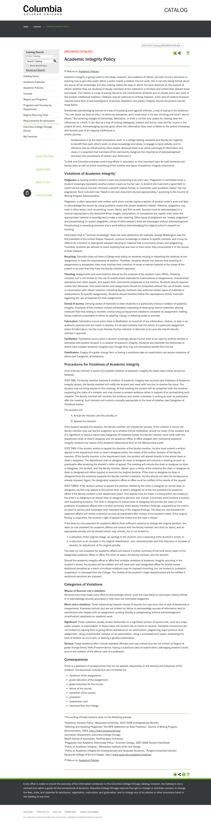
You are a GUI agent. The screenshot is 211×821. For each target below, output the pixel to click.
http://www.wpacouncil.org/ (105, 730)
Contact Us (42, 812)
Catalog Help (43, 169)
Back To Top (43, 182)
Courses (27, 93)
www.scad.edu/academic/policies (132, 754)
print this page (44, 195)
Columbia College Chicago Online (37, 128)
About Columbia (89, 812)
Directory (71, 812)
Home (25, 27)
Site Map (28, 812)
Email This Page (45, 156)
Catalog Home (31, 76)
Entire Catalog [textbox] (33, 56)
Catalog (37, 27)
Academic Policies (33, 88)
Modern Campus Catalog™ (90, 817)
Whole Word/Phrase (38, 65)
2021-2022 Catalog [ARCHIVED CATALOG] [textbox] (161, 45)
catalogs (31, 817)
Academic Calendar (34, 82)
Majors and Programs (35, 99)
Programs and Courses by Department (37, 107)
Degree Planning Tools (35, 115)
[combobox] (162, 45)
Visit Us (57, 812)
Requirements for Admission (39, 121)
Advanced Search (35, 70)
